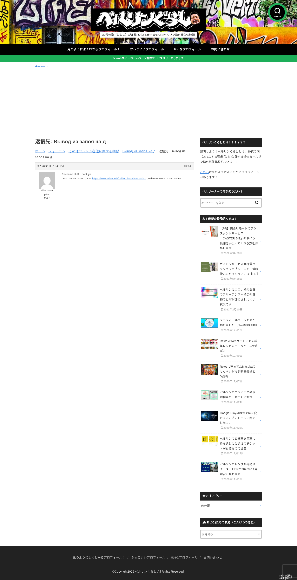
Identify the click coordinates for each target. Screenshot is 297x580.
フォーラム (56, 151)
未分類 (205, 505)
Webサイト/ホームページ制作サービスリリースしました (150, 58)
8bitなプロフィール (187, 49)
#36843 (188, 166)
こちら (204, 172)
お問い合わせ (220, 49)
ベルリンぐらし (146, 571)
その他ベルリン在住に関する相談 (93, 151)
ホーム (40, 151)
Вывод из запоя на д (139, 151)
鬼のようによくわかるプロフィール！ (93, 49)
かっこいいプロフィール (147, 49)
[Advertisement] (148, 102)
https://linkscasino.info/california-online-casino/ (119, 178)
